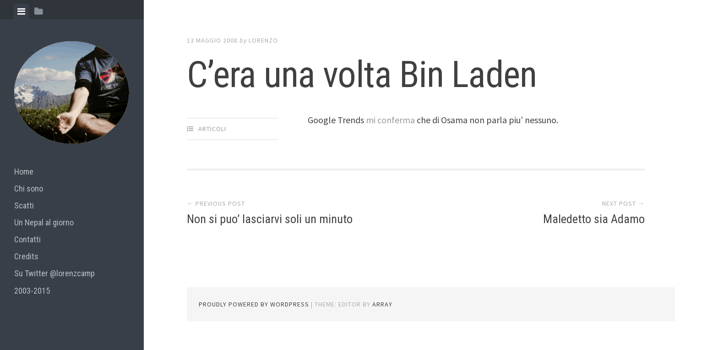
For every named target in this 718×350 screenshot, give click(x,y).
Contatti (27, 239)
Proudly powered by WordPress (254, 304)
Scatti (24, 205)
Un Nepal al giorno (44, 222)
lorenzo (263, 40)
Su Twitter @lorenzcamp (54, 273)
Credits (26, 256)
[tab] (21, 11)
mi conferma (391, 120)
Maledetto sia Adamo (594, 219)
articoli (212, 129)
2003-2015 (32, 290)
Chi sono (28, 188)
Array (382, 304)
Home (23, 171)
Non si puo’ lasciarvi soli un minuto (270, 219)
